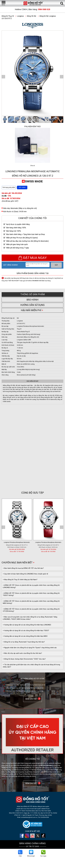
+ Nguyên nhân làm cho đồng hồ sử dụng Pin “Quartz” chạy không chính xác (30, 648)
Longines (20, 16)
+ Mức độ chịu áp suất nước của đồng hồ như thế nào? (22, 653)
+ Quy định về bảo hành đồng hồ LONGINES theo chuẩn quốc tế (25, 574)
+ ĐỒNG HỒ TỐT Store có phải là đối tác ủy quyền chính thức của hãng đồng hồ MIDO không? (31, 602)
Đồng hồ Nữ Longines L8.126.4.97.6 (15, 545)
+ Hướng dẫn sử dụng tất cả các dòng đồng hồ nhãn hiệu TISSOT (26, 630)
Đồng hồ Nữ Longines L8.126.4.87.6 (46, 545)
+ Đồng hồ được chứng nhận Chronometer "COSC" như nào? (24, 659)
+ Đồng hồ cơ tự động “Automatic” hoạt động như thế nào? (24, 642)
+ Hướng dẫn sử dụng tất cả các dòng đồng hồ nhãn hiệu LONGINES (27, 625)
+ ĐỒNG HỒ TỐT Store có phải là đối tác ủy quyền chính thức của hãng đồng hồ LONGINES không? (31, 586)
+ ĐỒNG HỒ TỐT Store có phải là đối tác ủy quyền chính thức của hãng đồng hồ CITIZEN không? (31, 610)
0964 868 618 (44, 9)
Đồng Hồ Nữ (31, 16)
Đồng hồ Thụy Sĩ (8, 16)
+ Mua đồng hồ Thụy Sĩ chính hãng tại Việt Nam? (20, 580)
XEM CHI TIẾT (30, 699)
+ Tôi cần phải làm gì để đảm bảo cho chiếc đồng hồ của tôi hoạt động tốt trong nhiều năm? (31, 666)
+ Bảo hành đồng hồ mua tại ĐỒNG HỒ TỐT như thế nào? (23, 568)
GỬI (56, 265)
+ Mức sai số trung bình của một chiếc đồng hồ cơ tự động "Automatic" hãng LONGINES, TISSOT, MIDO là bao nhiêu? (30, 618)
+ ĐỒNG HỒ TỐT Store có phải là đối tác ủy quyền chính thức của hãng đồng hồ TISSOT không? (31, 594)
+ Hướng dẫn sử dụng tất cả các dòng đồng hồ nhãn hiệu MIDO (25, 636)
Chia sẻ (32, 165)
